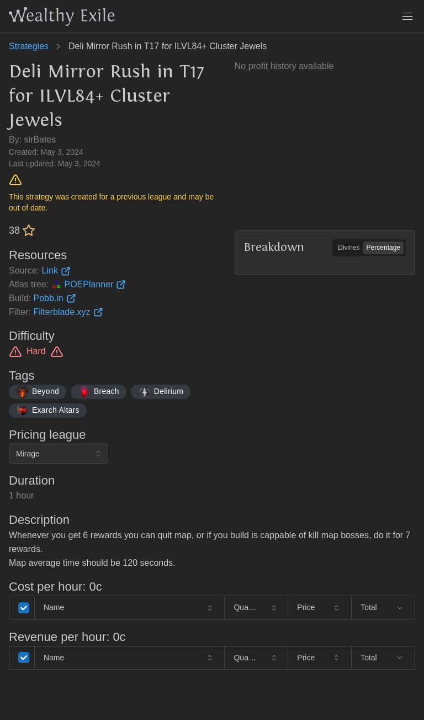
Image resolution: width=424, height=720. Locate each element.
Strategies (29, 46)
